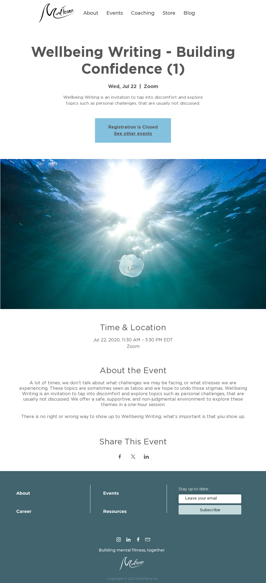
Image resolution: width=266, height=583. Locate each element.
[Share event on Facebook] (119, 456)
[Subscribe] (210, 510)
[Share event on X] (133, 456)
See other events (133, 134)
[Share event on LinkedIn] (146, 456)
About (23, 493)
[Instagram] (119, 540)
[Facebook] (138, 540)
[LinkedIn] (128, 540)
